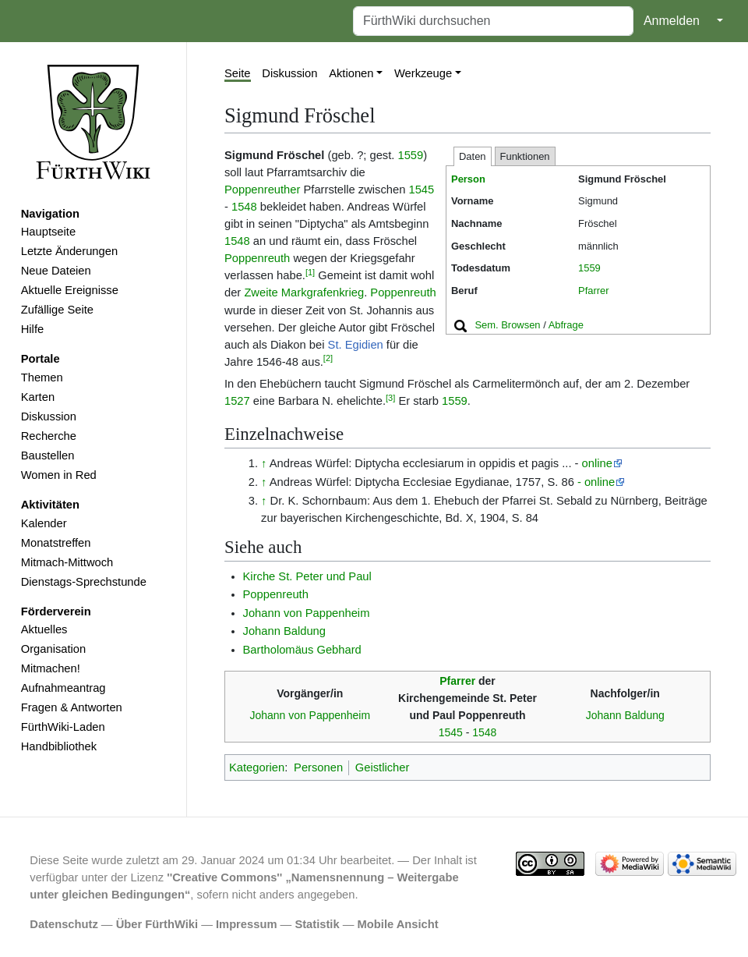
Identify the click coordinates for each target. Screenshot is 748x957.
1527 (237, 401)
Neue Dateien (56, 270)
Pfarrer (593, 290)
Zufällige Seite (57, 309)
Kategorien (256, 767)
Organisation (53, 649)
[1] (310, 272)
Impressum (246, 924)
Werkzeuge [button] (423, 73)
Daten (472, 156)
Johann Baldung (284, 631)
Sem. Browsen (507, 325)
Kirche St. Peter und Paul (307, 576)
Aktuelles (44, 629)
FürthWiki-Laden (63, 727)
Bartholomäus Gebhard (302, 649)
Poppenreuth (257, 258)
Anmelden (672, 20)
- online (596, 482)
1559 (589, 268)
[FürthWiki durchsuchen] (493, 21)
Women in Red (59, 475)
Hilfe (32, 329)
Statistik (317, 924)
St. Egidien (355, 344)
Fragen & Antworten (71, 707)
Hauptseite (48, 231)
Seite (237, 73)
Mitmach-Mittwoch (67, 562)
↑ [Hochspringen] (263, 463)
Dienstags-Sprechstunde (83, 582)
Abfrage (566, 325)
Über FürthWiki (157, 924)
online (597, 463)
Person (468, 179)
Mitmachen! (50, 668)
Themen (42, 377)
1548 (244, 206)
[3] (390, 397)
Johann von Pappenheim (306, 613)
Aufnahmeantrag (63, 688)
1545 (421, 189)
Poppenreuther (262, 189)
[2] (328, 358)
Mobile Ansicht (398, 924)
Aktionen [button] (351, 73)
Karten (38, 397)
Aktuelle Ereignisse (69, 290)
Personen (318, 767)
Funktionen (525, 156)
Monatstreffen (56, 543)
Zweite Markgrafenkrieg (304, 292)
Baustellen (48, 455)
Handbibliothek (59, 746)
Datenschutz (64, 924)
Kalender (44, 523)
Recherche (48, 436)
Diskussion (48, 416)
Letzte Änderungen (69, 251)
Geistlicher (382, 767)
